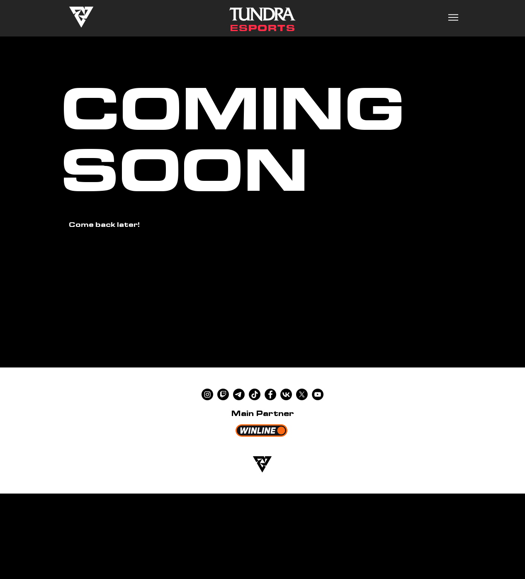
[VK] (286, 394)
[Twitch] (223, 394)
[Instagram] (207, 394)
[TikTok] (254, 394)
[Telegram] (239, 394)
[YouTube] (317, 394)
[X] (302, 394)
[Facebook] (270, 394)
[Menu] (453, 17)
